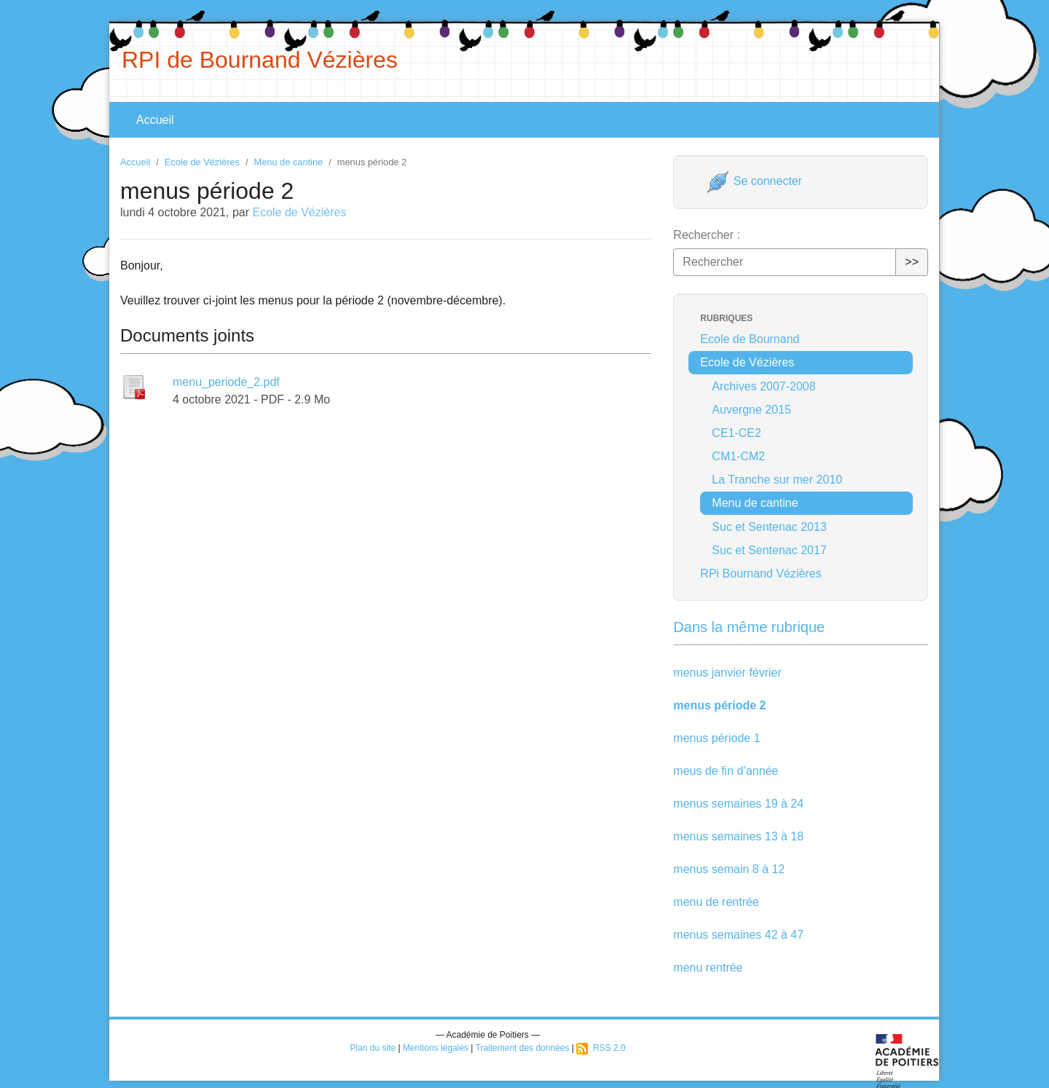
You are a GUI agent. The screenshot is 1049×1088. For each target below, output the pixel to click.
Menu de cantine (288, 162)
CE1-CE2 (736, 433)
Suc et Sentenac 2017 (769, 550)
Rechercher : (706, 235)
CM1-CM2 (738, 456)
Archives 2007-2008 (763, 386)
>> (912, 262)
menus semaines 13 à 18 (738, 836)
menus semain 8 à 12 (729, 869)
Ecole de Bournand (749, 339)
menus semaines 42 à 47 (738, 935)
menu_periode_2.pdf (226, 382)
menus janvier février (727, 672)
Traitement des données (523, 1048)
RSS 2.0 (600, 1048)
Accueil (155, 120)
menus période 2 (719, 705)
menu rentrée (707, 967)
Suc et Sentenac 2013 (769, 527)
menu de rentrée (715, 902)
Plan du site (373, 1048)
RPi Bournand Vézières (760, 573)
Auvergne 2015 (751, 409)
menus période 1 (716, 738)
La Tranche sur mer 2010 (777, 479)
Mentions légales (435, 1048)
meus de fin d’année (725, 771)
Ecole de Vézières (202, 162)
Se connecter (754, 181)
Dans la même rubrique (749, 627)
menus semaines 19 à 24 (738, 803)
